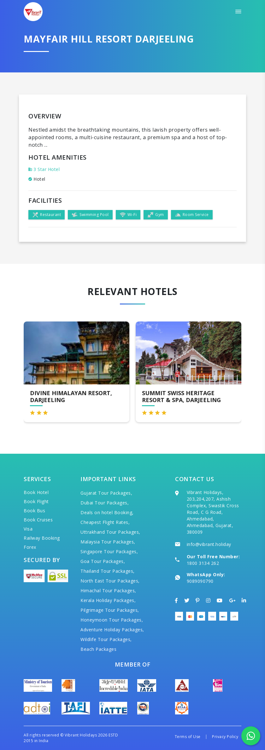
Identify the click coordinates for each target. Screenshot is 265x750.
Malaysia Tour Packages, (107, 542)
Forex (30, 547)
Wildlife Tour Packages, (106, 639)
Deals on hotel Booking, (107, 512)
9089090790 (200, 581)
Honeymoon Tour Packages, (111, 620)
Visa (28, 529)
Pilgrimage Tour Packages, (109, 610)
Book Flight (36, 501)
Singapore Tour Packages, (109, 551)
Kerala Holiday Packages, (108, 600)
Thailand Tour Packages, (107, 571)
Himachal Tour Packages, (108, 591)
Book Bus (34, 511)
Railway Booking (42, 538)
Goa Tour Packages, (102, 561)
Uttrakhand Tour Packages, (110, 532)
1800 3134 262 (203, 563)
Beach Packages (98, 649)
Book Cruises (38, 520)
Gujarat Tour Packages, (106, 493)
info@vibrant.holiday (209, 544)
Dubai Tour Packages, (104, 503)
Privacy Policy (225, 736)
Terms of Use (188, 736)
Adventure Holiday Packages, (112, 630)
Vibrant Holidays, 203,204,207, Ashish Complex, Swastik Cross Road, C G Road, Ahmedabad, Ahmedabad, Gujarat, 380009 (213, 512)
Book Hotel (36, 492)
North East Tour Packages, (110, 581)
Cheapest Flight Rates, (105, 522)
